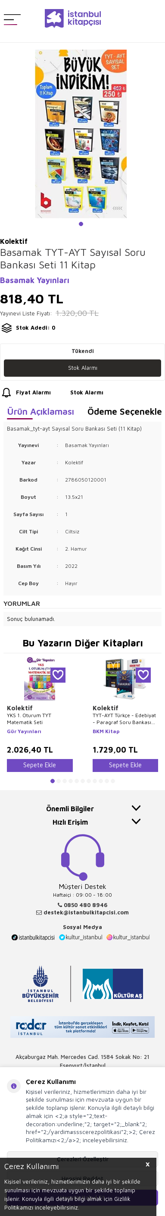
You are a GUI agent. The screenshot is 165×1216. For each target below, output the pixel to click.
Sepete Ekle (39, 765)
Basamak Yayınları (34, 280)
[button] (81, 224)
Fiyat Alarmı (25, 392)
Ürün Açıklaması (40, 411)
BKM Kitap (106, 731)
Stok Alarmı (82, 367)
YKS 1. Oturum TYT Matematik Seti (29, 718)
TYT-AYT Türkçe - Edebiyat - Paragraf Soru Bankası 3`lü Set (124, 718)
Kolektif (20, 708)
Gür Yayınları (24, 731)
